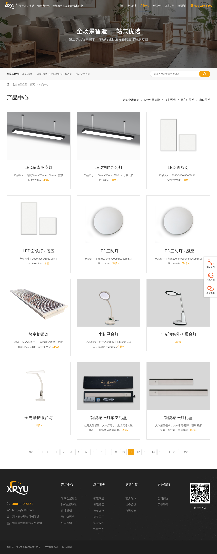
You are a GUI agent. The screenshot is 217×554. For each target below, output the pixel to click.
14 (153, 452)
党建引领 (169, 5)
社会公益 (130, 504)
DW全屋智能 (152, 99)
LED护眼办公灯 (108, 167)
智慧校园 (98, 522)
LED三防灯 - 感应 (178, 251)
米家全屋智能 (83, 73)
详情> (46, 180)
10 (123, 452)
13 (145, 452)
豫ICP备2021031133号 (28, 547)
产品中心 (144, 5)
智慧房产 (98, 529)
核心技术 (132, 5)
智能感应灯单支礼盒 (108, 417)
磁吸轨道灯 (28, 73)
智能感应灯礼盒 (178, 417)
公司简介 (182, 5)
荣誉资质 (163, 504)
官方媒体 (130, 498)
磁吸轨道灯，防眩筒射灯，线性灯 (54, 73)
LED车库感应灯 (39, 167)
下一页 (171, 452)
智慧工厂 (98, 516)
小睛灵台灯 (108, 334)
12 (138, 452)
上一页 (45, 452)
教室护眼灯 (38, 334)
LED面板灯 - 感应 (39, 251)
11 (130, 452)
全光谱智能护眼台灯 (178, 334)
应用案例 (157, 5)
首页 (122, 5)
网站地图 (67, 547)
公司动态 (130, 510)
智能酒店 (98, 504)
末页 (186, 452)
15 (160, 452)
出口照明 (204, 99)
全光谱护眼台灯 (38, 417)
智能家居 (98, 498)
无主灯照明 (187, 99)
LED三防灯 (108, 251)
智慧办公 (98, 510)
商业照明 (170, 99)
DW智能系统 (51, 547)
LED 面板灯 (178, 167)
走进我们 (164, 484)
